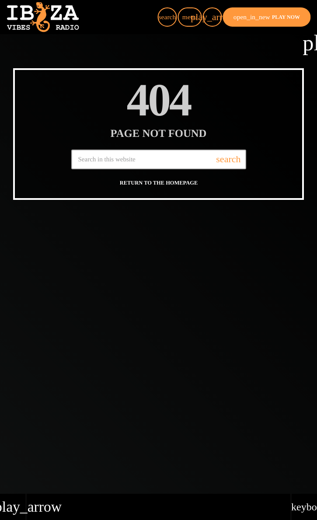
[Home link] (43, 17)
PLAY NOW (266, 17)
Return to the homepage (159, 179)
